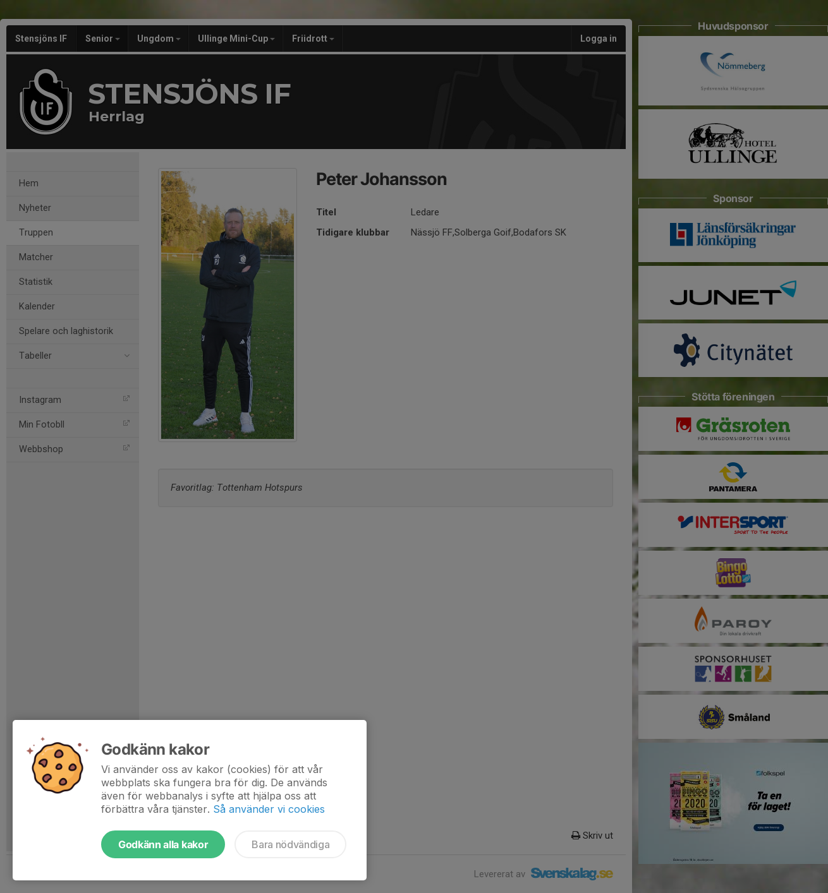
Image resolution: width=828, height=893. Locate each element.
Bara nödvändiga (290, 844)
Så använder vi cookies (269, 809)
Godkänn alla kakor (163, 844)
